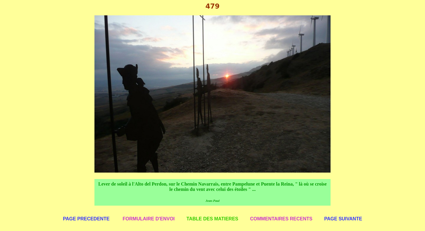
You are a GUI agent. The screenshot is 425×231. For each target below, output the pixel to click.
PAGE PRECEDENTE (86, 218)
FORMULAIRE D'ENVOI (149, 218)
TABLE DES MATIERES (212, 218)
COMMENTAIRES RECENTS (281, 218)
